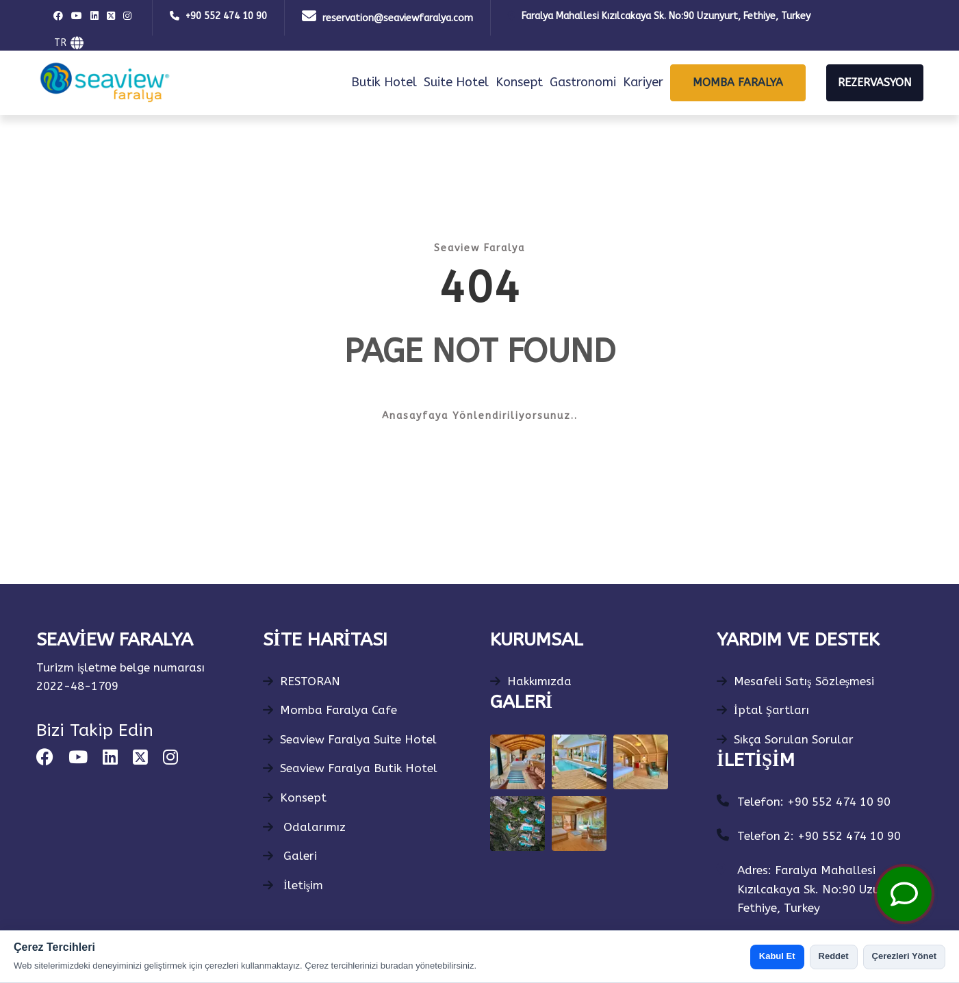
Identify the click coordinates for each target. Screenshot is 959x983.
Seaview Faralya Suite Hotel (350, 739)
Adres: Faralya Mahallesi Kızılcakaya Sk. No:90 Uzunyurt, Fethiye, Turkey (825, 889)
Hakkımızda (531, 681)
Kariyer (643, 82)
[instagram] (129, 17)
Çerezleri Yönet (904, 956)
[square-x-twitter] (112, 17)
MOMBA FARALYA (738, 82)
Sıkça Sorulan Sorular (785, 739)
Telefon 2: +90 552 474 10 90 (819, 836)
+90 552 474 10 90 (226, 16)
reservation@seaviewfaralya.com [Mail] (397, 18)
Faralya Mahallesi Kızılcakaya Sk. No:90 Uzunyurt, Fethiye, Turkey (666, 16)
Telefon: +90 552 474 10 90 (814, 801)
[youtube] (78, 17)
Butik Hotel (384, 82)
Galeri (290, 856)
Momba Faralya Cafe (330, 710)
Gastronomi (583, 82)
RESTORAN (301, 681)
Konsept (519, 82)
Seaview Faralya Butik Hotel (350, 768)
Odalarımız (304, 827)
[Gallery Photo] (517, 762)
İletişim (293, 885)
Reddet (834, 956)
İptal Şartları (763, 710)
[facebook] (59, 17)
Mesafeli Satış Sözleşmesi (795, 681)
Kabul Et (777, 956)
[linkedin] (96, 17)
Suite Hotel (456, 82)
